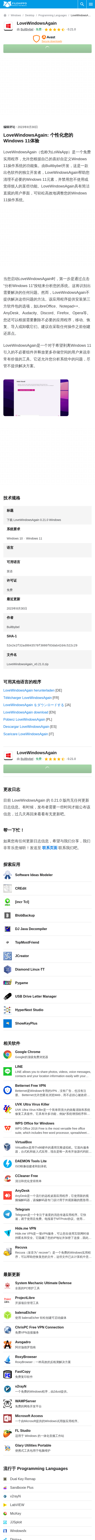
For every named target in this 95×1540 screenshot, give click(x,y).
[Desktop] (29, 15)
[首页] (5, 15)
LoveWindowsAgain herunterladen (29, 690)
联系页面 (49, 848)
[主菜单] (91, 4)
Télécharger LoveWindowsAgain (27, 698)
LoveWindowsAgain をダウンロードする (33, 705)
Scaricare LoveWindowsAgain (25, 734)
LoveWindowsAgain (37, 23)
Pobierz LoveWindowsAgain (24, 719)
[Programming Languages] (52, 15)
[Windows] (16, 15)
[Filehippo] (15, 4)
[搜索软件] (82, 4)
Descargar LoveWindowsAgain (26, 726)
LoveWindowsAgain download (25, 712)
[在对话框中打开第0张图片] (36, 397)
